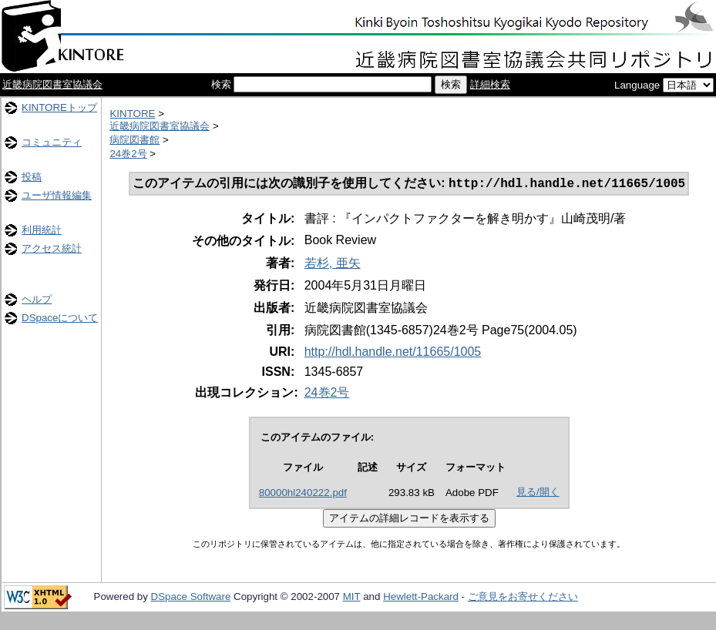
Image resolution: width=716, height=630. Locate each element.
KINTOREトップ (59, 107)
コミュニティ (52, 142)
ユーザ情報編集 (57, 195)
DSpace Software (191, 598)
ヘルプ (37, 299)
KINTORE (132, 113)
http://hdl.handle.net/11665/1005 (393, 353)
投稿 (32, 177)
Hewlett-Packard (421, 598)
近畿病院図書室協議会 (52, 84)
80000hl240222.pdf (303, 494)
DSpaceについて (60, 317)
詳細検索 (490, 84)
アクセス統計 (52, 248)
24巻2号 (127, 153)
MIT (352, 598)
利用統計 (42, 230)
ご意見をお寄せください (523, 598)
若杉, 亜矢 (332, 264)
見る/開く (538, 493)
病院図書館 (134, 140)
